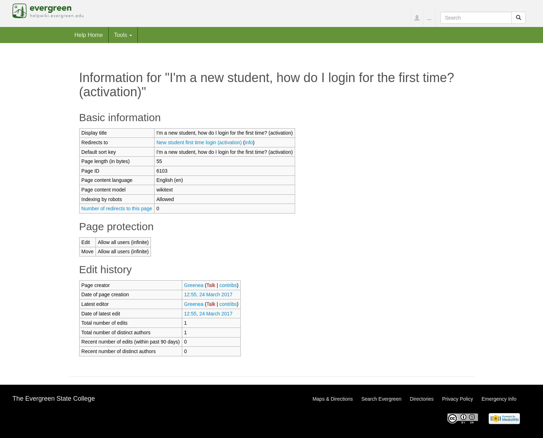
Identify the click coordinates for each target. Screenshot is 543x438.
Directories (422, 399)
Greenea (193, 285)
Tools (123, 35)
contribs (228, 285)
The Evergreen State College (53, 398)
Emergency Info (499, 399)
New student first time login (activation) (199, 142)
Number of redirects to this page (116, 208)
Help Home (89, 35)
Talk (210, 285)
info (249, 142)
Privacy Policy (457, 399)
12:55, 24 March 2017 (208, 294)
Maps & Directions (333, 399)
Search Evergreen (381, 399)
